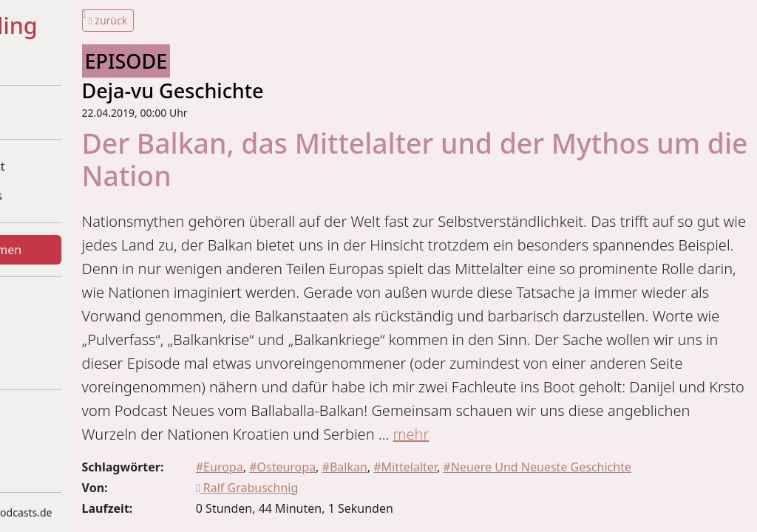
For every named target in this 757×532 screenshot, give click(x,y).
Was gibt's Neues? (77, 304)
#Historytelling (92, 26)
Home (44, 112)
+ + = (57, 61)
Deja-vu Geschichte (307, 90)
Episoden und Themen (90, 250)
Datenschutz (62, 446)
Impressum (59, 417)
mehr (334, 505)
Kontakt (49, 363)
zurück (242, 20)
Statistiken (56, 333)
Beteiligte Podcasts (80, 196)
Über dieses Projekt (81, 166)
